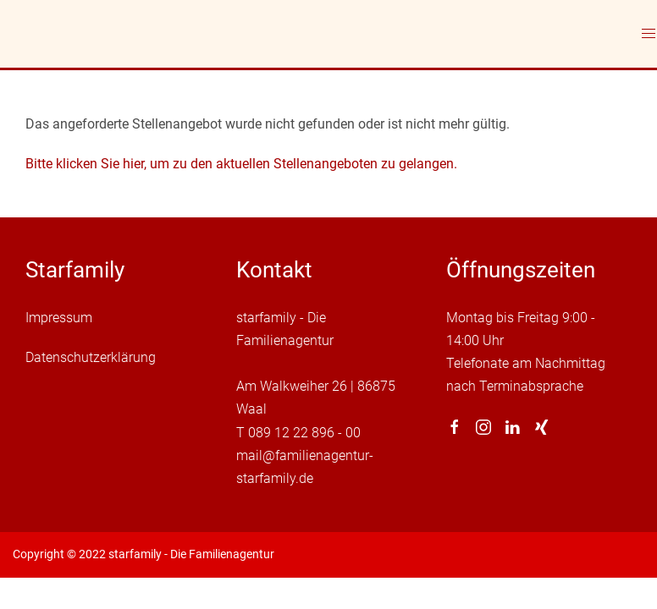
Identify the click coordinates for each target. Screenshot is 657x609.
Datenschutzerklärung (90, 357)
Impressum (58, 318)
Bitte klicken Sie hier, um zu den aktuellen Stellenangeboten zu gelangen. (241, 164)
